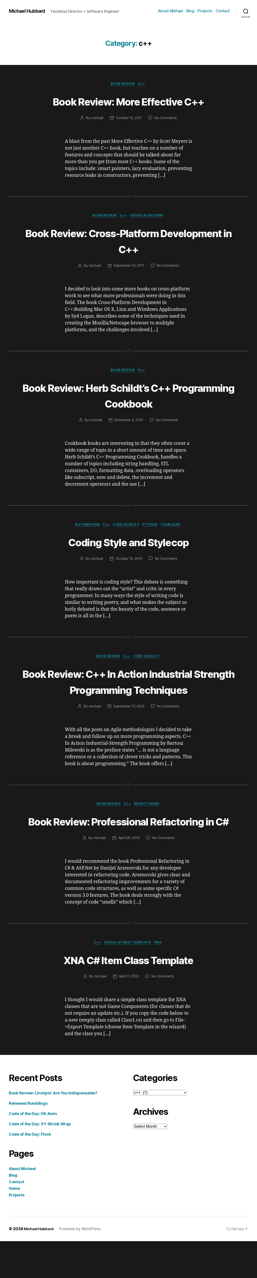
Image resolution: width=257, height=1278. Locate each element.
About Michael (170, 11)
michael (96, 118)
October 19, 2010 (128, 561)
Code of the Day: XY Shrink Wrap (40, 1160)
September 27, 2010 (128, 726)
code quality (126, 527)
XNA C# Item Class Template (128, 996)
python (152, 527)
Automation (84, 527)
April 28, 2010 (128, 874)
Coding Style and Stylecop (128, 544)
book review (122, 84)
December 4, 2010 (128, 422)
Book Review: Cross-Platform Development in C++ (128, 241)
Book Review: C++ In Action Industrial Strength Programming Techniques (128, 692)
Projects (205, 11)
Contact (223, 11)
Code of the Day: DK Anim (33, 1150)
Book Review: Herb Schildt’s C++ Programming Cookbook (128, 396)
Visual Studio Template (128, 979)
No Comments (166, 118)
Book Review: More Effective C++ (128, 101)
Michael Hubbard (29, 11)
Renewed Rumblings (28, 1140)
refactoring (149, 824)
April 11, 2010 (129, 1013)
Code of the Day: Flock (30, 1171)
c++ (143, 84)
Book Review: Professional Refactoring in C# (128, 848)
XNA (161, 979)
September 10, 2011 (128, 267)
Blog (190, 11)
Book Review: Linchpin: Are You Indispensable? (53, 1130)
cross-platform (149, 217)
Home (14, 1225)
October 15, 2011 (129, 118)
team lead (174, 527)
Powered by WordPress (82, 1265)
